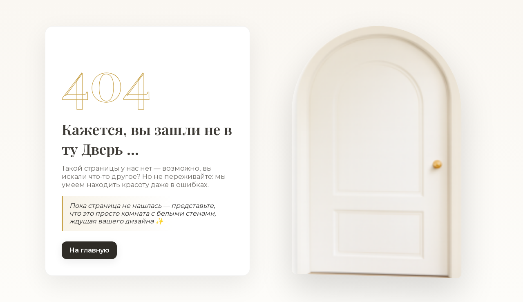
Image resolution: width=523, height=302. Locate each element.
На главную (89, 250)
